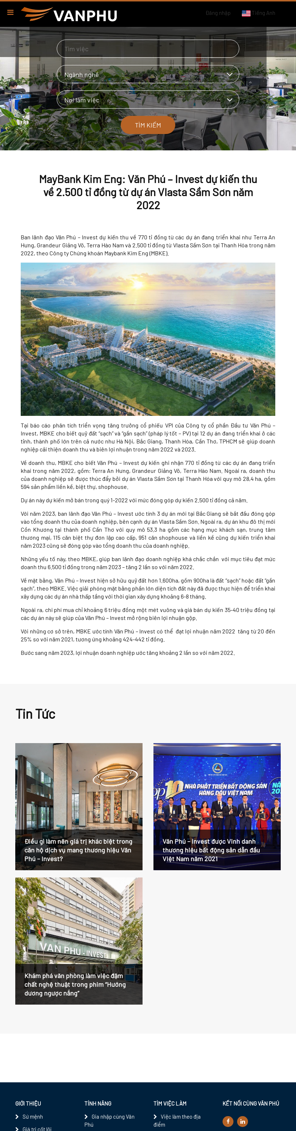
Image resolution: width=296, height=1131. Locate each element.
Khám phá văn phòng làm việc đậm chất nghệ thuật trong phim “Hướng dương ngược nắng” (75, 984)
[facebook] (228, 1121)
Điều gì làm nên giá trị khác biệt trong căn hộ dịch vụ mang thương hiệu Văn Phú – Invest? (78, 850)
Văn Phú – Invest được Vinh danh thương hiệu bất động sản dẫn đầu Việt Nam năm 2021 (211, 850)
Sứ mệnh (33, 1116)
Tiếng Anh (258, 13)
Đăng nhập (218, 12)
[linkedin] (242, 1121)
